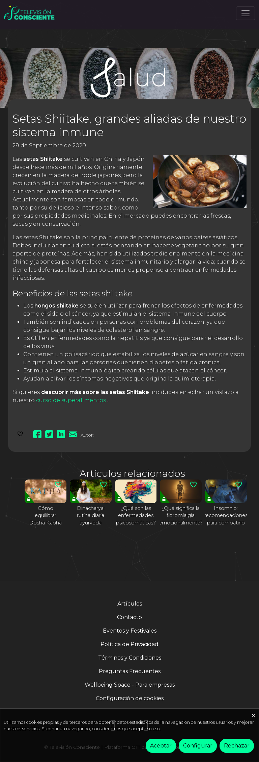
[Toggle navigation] (245, 13)
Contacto (129, 617)
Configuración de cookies (130, 698)
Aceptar (161, 745)
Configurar (197, 745)
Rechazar (237, 745)
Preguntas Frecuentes (130, 671)
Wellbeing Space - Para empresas (130, 685)
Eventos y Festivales (129, 631)
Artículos (129, 603)
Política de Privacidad (129, 644)
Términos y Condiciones (129, 658)
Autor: (87, 435)
